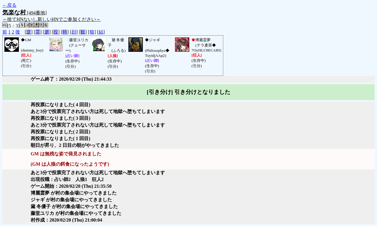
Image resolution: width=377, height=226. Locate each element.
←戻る (9, 5)
